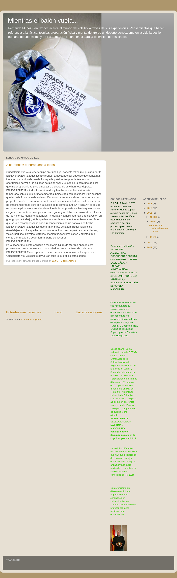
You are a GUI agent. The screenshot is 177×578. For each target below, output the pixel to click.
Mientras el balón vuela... (43, 20)
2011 (150, 212)
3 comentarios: (69, 261)
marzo (153, 221)
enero (153, 237)
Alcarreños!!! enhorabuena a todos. (31, 165)
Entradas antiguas (89, 312)
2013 (150, 203)
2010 (150, 242)
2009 (150, 247)
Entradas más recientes (23, 312)
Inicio (58, 312)
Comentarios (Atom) (31, 319)
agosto (154, 217)
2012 (150, 208)
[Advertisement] (54, 287)
